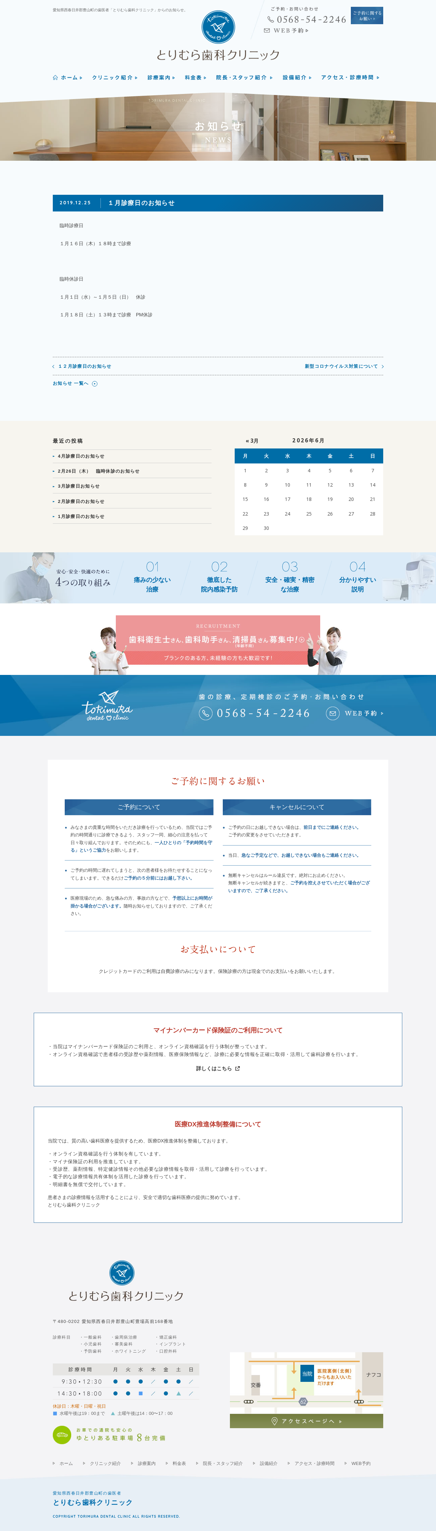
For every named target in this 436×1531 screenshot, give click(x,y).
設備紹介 (269, 1463)
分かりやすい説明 (357, 585)
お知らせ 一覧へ (71, 383)
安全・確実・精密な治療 (289, 585)
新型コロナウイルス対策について (341, 366)
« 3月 (252, 440)
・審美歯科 (121, 1344)
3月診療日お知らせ (79, 486)
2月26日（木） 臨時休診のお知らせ (99, 471)
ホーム (66, 1463)
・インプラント (170, 1344)
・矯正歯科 (166, 1337)
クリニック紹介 (105, 1463)
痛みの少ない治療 (152, 585)
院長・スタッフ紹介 (223, 1463)
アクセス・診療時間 (314, 1463)
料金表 (179, 1463)
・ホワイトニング (128, 1351)
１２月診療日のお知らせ (85, 366)
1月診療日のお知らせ (81, 516)
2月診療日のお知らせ (81, 501)
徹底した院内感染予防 (219, 585)
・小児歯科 (90, 1344)
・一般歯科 (90, 1337)
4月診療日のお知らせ (81, 456)
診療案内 (147, 1463)
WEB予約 (361, 1463)
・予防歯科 (90, 1351)
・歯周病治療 (123, 1337)
